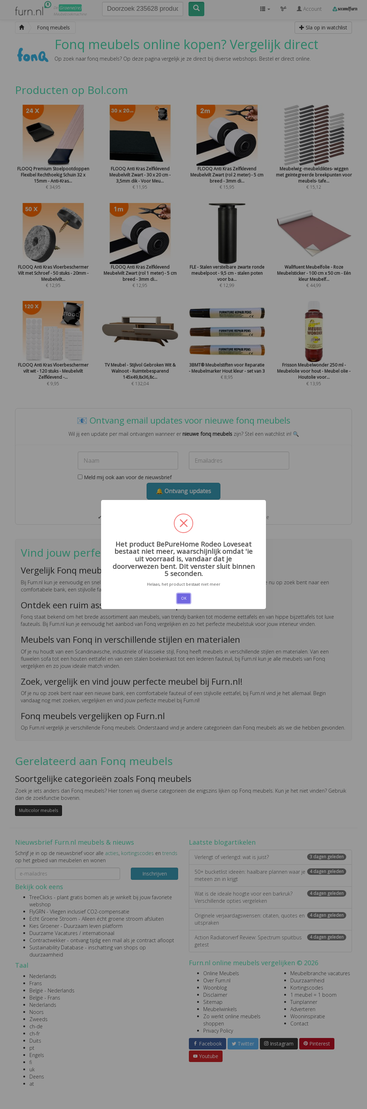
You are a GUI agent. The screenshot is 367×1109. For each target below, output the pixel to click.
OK (183, 598)
